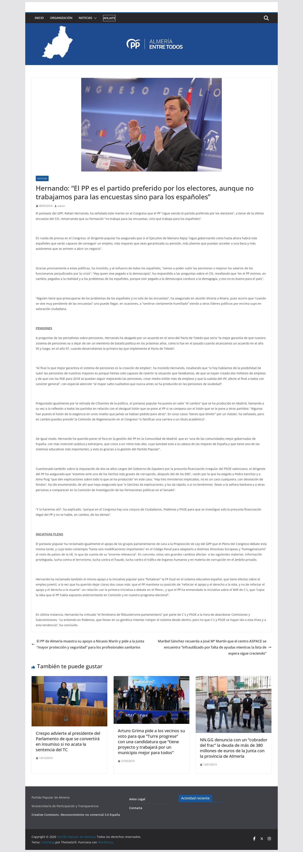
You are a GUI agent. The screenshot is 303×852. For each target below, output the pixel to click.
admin (61, 206)
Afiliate (109, 18)
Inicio (39, 18)
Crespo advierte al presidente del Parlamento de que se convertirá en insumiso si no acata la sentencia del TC (68, 741)
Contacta (135, 808)
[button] (94, 18)
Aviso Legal (137, 799)
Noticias (85, 18)
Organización (61, 18)
